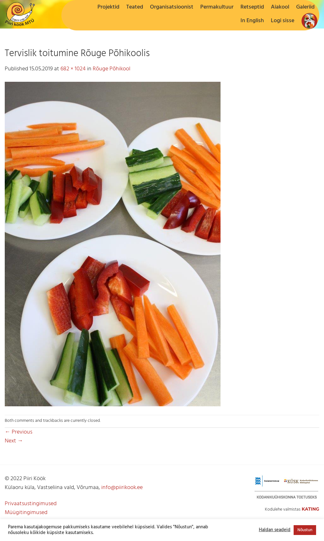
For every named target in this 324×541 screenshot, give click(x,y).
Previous (18, 432)
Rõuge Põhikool (111, 69)
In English (252, 20)
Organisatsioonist (171, 7)
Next (14, 441)
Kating (310, 509)
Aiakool (280, 7)
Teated (134, 7)
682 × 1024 (73, 69)
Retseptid (252, 7)
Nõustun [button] (304, 530)
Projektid (108, 7)
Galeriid (305, 7)
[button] (282, 21)
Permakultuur (217, 7)
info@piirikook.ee (122, 487)
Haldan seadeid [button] (274, 530)
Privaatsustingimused (31, 503)
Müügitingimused (26, 512)
